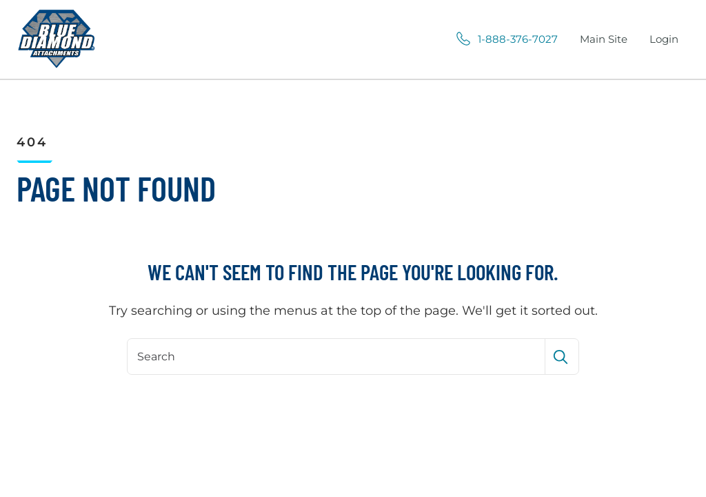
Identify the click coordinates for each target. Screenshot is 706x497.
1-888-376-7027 (518, 39)
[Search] (337, 356)
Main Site (606, 40)
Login (663, 39)
